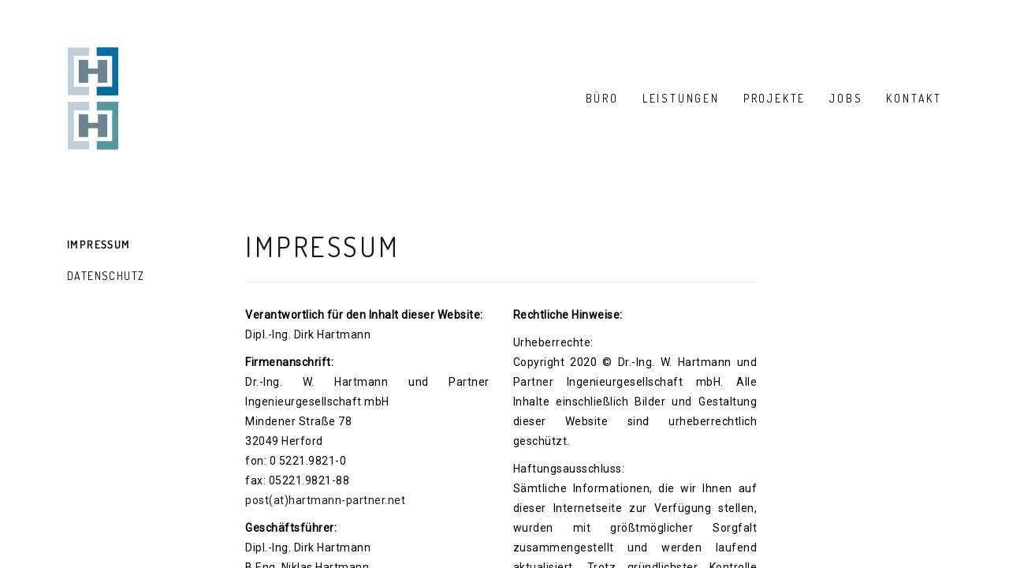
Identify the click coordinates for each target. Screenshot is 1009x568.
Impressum (99, 244)
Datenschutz (105, 275)
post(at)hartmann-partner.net (325, 500)
